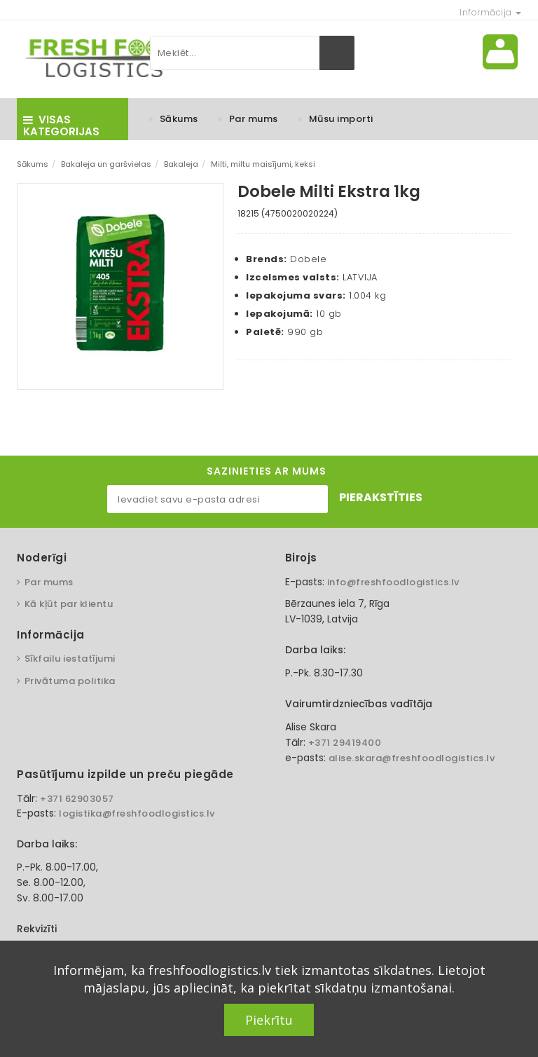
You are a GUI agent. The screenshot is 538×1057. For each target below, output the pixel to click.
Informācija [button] (490, 12)
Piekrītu (269, 1019)
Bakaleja (181, 164)
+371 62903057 (77, 798)
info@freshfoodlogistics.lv (393, 582)
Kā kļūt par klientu (69, 604)
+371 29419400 (345, 742)
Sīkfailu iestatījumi (70, 658)
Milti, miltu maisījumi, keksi (263, 164)
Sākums (179, 118)
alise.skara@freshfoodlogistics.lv (412, 758)
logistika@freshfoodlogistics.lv (137, 813)
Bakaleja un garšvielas (106, 164)
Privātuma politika (70, 681)
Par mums (253, 118)
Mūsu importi (341, 118)
